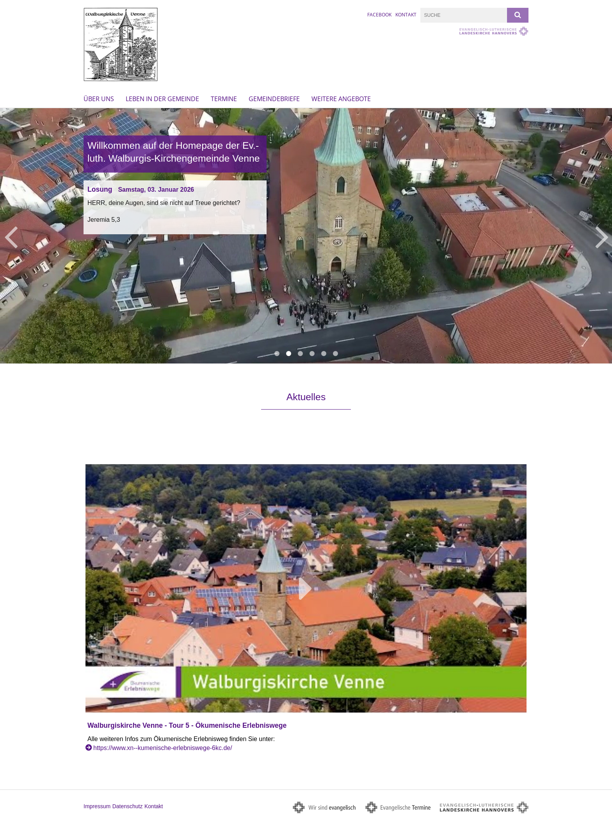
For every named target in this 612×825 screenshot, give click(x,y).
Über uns (99, 98)
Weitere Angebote (341, 98)
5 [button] (323, 354)
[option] (306, 235)
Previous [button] (11, 235)
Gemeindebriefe (274, 98)
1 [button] (277, 354)
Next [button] (602, 235)
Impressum (97, 806)
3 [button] (300, 354)
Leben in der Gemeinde (162, 98)
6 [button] (335, 354)
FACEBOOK (379, 14)
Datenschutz (127, 806)
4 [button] (312, 354)
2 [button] (288, 354)
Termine (224, 98)
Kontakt (405, 14)
